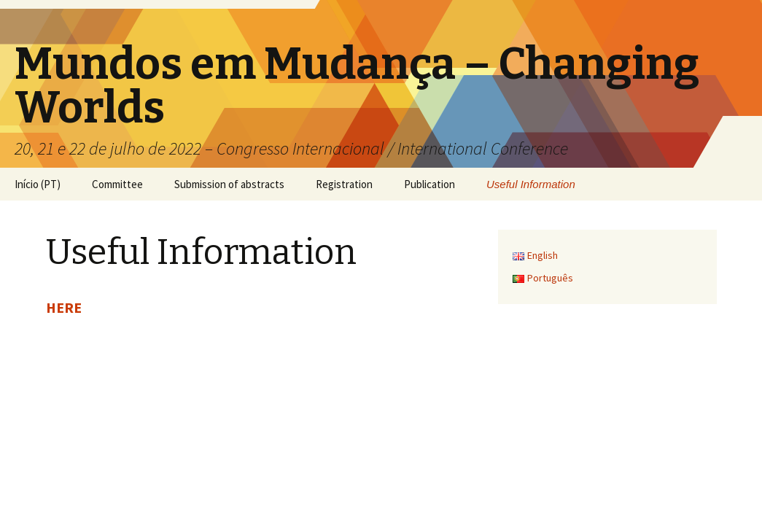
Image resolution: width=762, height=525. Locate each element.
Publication (429, 184)
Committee (117, 184)
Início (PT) (38, 184)
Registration (344, 184)
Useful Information (530, 184)
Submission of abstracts (229, 184)
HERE (64, 307)
